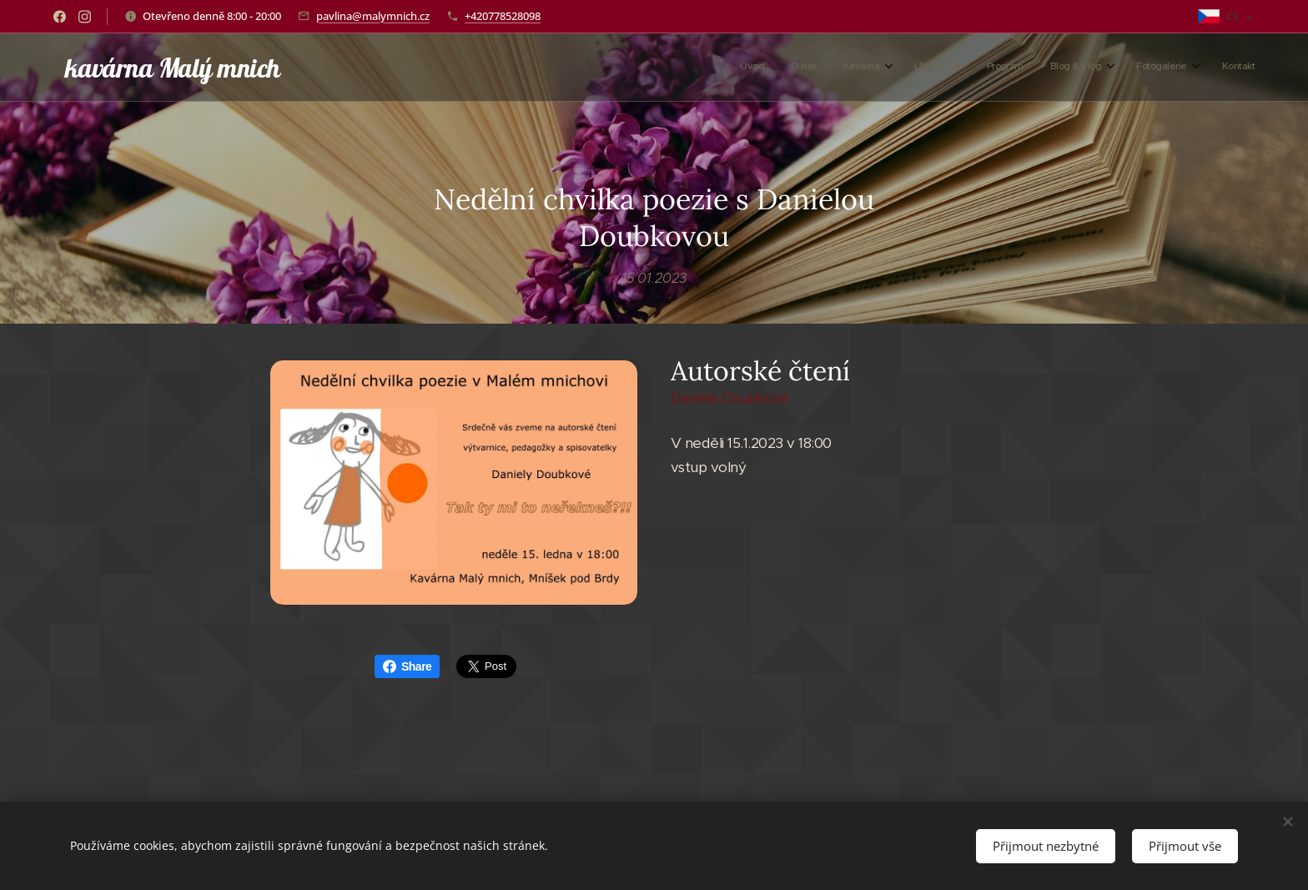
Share (407, 666)
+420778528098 (503, 15)
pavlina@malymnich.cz (373, 15)
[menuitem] (1047, 67)
